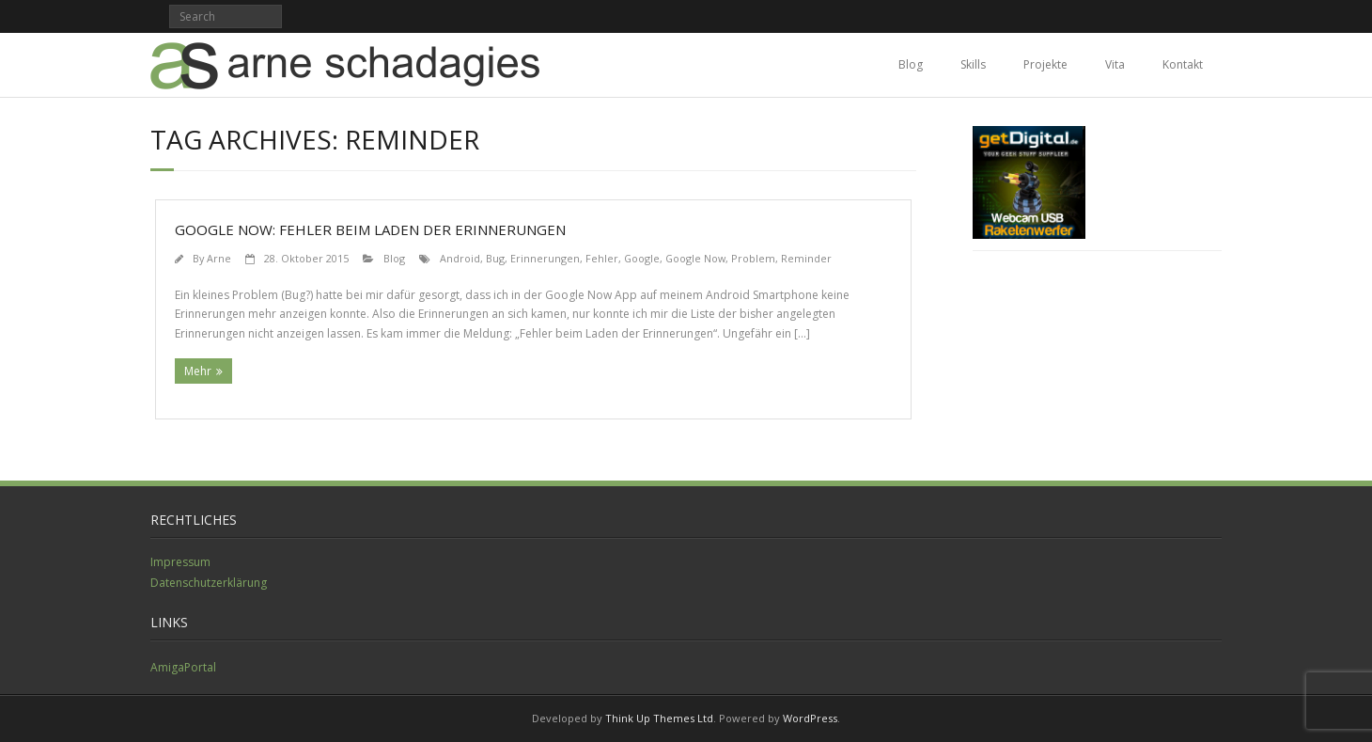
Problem (753, 258)
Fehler (601, 258)
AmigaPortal (183, 667)
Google (642, 258)
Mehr (197, 371)
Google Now (695, 258)
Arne (219, 258)
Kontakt (1182, 64)
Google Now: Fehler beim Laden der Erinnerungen (370, 229)
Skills (973, 64)
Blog (910, 64)
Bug (495, 258)
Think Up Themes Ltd (659, 718)
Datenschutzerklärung (208, 583)
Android (460, 258)
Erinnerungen (545, 258)
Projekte (1045, 64)
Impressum (180, 562)
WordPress (810, 718)
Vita (1115, 64)
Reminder (806, 258)
